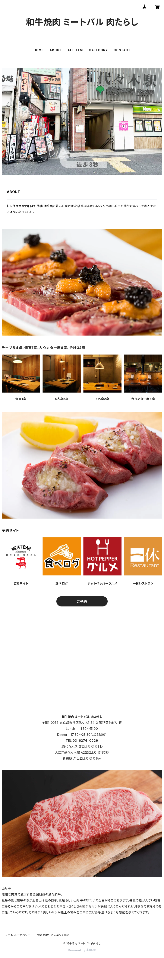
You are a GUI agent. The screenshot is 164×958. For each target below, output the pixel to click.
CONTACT (122, 50)
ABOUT (56, 50)
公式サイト (20, 583)
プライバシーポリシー (17, 934)
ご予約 (82, 601)
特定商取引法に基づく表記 (53, 934)
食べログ (61, 583)
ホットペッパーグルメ (102, 583)
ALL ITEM (75, 50)
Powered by (82, 950)
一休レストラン (143, 583)
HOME (39, 50)
